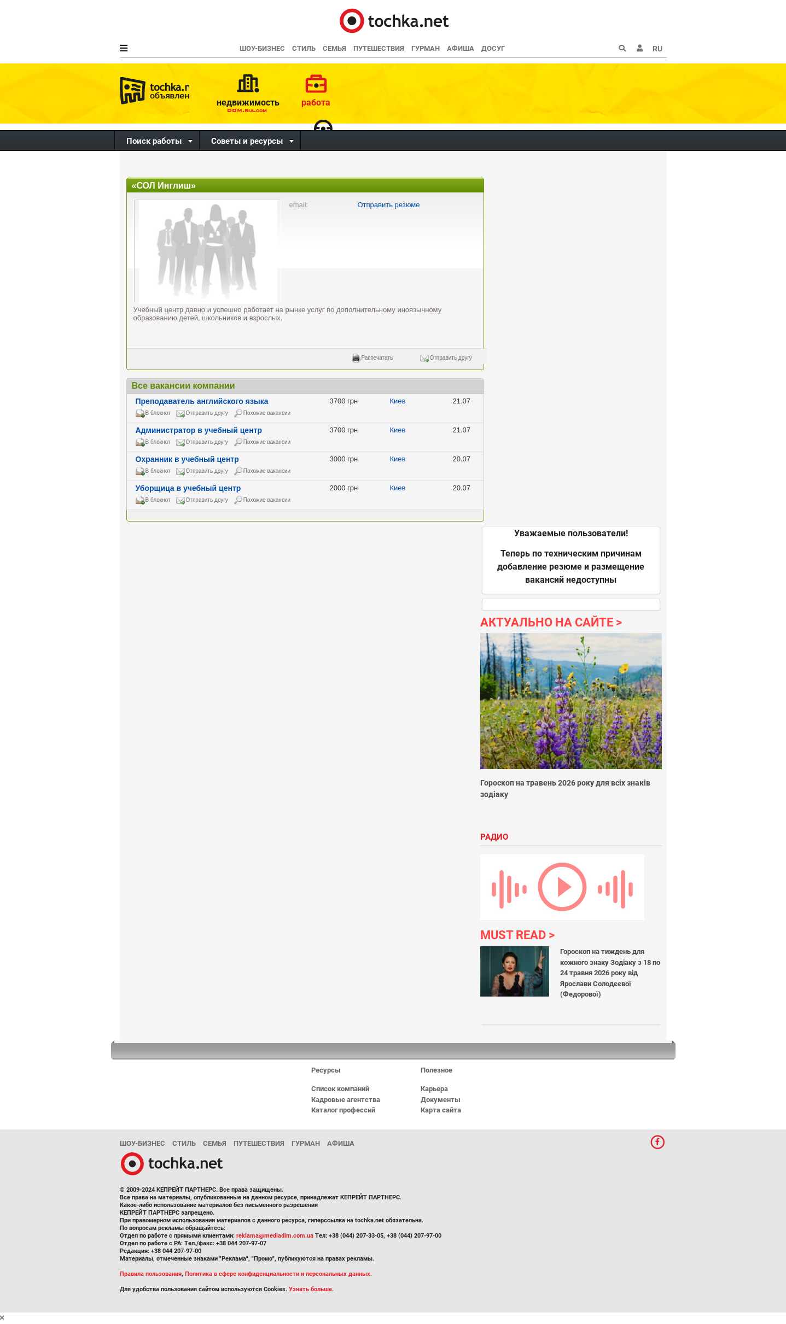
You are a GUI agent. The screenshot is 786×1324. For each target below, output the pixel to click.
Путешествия (378, 48)
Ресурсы (326, 1070)
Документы (441, 1099)
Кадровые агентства (345, 1099)
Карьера (434, 1089)
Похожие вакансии (266, 413)
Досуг (493, 48)
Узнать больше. (311, 1289)
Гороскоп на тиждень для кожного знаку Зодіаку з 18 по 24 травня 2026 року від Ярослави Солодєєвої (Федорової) (610, 972)
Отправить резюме (389, 205)
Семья (334, 48)
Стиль (304, 48)
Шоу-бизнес (262, 48)
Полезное (436, 1070)
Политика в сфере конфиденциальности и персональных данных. (278, 1274)
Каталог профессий (343, 1110)
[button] (640, 49)
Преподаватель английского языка (202, 401)
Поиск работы (154, 141)
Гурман (425, 48)
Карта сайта (441, 1110)
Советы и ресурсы (247, 141)
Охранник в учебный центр (187, 459)
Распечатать (377, 358)
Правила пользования (151, 1274)
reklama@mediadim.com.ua (274, 1235)
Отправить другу (451, 358)
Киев (398, 401)
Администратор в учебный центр (199, 430)
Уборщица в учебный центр (188, 488)
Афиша (460, 48)
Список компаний (340, 1089)
